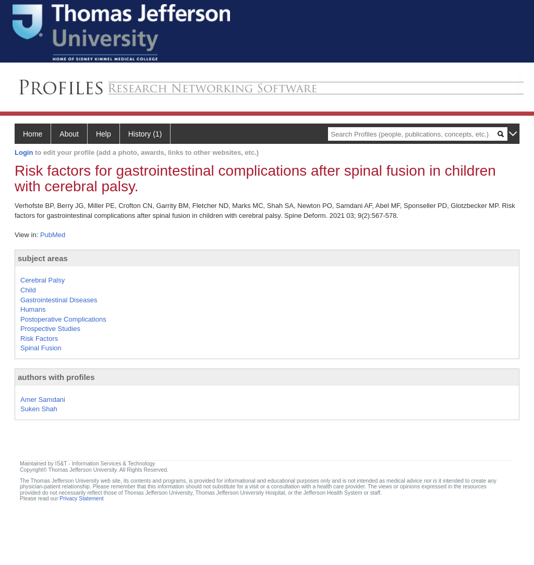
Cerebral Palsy (42, 280)
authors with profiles (56, 377)
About (69, 134)
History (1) (145, 134)
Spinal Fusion (41, 348)
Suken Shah (38, 409)
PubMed (52, 235)
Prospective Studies (50, 329)
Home (32, 134)
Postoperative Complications (63, 319)
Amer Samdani (42, 399)
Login (24, 152)
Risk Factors (39, 338)
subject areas (43, 258)
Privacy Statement (81, 498)
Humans (32, 309)
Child (28, 290)
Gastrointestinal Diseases (58, 300)
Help (103, 134)
